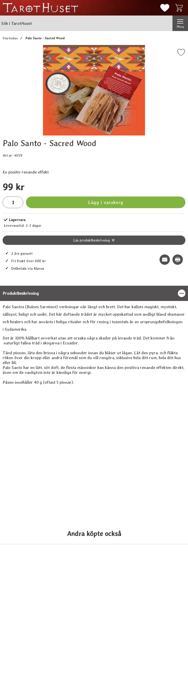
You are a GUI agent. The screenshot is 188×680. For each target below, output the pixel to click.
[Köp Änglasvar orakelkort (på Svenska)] (71, 656)
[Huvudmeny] (180, 23)
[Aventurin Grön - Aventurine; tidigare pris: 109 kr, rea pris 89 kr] (116, 638)
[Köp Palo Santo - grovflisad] (71, 502)
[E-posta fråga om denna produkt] (165, 259)
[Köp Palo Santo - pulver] (116, 502)
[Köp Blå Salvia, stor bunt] (161, 502)
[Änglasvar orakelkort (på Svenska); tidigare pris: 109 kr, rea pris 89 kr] (71, 638)
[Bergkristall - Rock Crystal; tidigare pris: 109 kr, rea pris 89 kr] (26, 638)
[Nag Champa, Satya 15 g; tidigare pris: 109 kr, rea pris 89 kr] (161, 638)
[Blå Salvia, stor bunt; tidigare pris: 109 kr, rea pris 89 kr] (161, 484)
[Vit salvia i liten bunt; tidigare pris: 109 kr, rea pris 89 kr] (26, 484)
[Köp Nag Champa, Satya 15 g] (161, 656)
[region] (94, 293)
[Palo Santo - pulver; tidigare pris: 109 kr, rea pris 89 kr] (116, 484)
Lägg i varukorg (105, 202)
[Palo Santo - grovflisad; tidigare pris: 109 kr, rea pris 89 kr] (71, 484)
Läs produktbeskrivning (91, 240)
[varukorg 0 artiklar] (180, 8)
